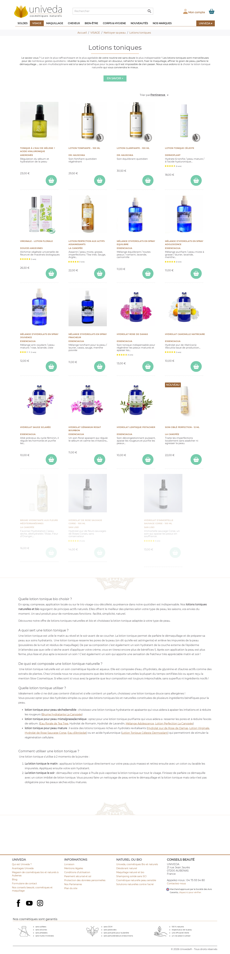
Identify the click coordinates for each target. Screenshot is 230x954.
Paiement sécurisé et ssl (77, 876)
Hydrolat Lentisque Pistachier (136, 427)
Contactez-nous (176, 883)
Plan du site (70, 888)
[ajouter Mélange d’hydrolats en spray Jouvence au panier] (51, 366)
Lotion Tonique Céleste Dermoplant (145, 732)
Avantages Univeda (23, 868)
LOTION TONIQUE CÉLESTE (179, 148)
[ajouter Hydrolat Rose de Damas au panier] (147, 366)
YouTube (29, 903)
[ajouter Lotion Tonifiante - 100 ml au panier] (99, 180)
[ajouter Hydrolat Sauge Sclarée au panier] (51, 459)
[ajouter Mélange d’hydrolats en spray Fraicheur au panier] (99, 366)
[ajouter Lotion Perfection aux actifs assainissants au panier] (99, 273)
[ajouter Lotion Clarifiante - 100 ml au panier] (147, 180)
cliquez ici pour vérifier (190, 892)
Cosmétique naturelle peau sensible (136, 880)
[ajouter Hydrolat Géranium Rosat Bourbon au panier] (99, 459)
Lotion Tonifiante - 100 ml (84, 148)
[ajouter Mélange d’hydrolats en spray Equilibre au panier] (147, 273)
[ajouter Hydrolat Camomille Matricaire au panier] (196, 366)
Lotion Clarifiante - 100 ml (133, 148)
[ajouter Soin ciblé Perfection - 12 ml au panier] (196, 459)
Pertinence (160, 95)
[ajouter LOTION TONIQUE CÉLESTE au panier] (196, 180)
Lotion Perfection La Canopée (174, 723)
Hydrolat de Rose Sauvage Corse (45, 732)
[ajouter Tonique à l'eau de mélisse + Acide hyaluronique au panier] (51, 180)
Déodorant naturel (126, 868)
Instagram (40, 903)
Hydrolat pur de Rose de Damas (167, 728)
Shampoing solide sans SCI (131, 876)
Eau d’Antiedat (77, 732)
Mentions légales (73, 868)
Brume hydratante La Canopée (62, 714)
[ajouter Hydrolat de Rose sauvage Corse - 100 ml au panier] (99, 552)
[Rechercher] (113, 11)
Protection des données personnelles (84, 880)
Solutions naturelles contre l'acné (134, 884)
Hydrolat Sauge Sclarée (35, 427)
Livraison (69, 864)
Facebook (19, 906)
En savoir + (115, 78)
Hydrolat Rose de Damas (132, 334)
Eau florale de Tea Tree (54, 723)
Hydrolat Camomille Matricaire (185, 334)
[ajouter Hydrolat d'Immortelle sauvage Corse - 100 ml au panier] (175, 552)
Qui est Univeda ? (22, 864)
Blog (14, 879)
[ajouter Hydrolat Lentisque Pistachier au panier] (147, 459)
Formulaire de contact (24, 883)
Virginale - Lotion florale (36, 241)
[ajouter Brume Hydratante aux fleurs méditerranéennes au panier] (51, 552)
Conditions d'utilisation (77, 872)
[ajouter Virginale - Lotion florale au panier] (51, 273)
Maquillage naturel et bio (130, 872)
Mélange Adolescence (140, 723)
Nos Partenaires (73, 884)
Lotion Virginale (199, 728)
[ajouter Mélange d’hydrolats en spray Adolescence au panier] (196, 273)
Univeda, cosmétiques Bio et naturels (137, 864)
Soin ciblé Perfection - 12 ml (182, 427)
